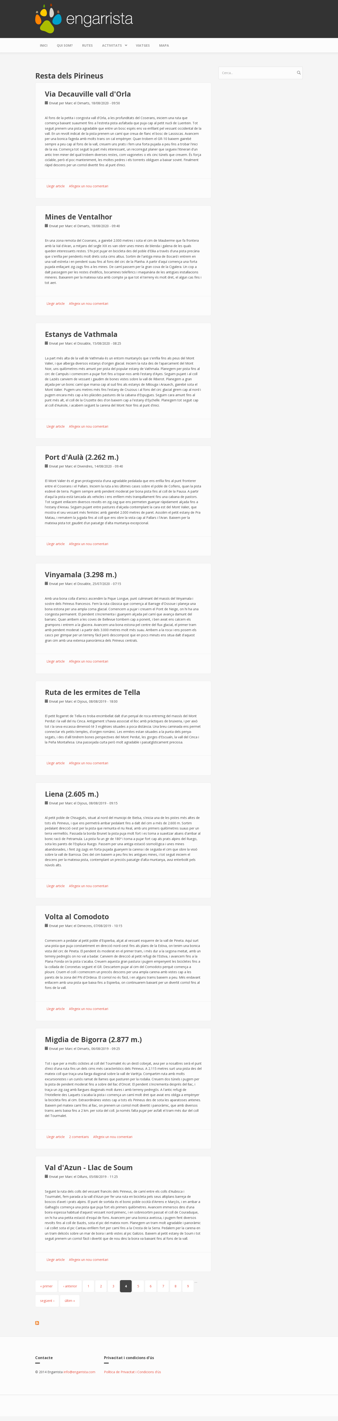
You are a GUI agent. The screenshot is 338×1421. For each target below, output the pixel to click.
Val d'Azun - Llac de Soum (89, 1167)
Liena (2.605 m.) (72, 794)
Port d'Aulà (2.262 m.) (82, 457)
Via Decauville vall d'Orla (88, 94)
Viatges (143, 45)
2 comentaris (79, 1137)
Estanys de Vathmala (81, 334)
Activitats (113, 44)
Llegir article (55, 186)
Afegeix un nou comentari (88, 186)
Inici (43, 45)
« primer (46, 1286)
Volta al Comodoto (77, 916)
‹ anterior (70, 1286)
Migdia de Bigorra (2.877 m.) (93, 1039)
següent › (47, 1300)
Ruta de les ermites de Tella (92, 692)
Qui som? (65, 45)
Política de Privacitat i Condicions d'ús (132, 1372)
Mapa (164, 45)
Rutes (87, 45)
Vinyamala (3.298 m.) (81, 574)
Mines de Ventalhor (78, 217)
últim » (70, 1300)
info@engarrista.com (79, 1372)
